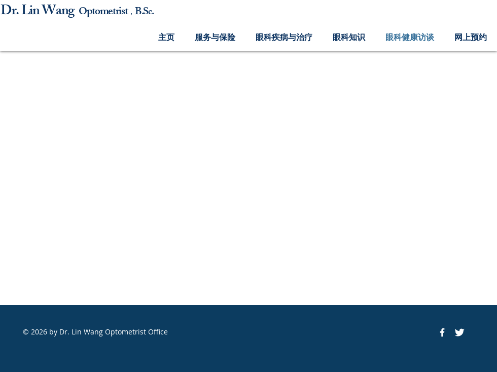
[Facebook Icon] (442, 332)
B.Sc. (144, 12)
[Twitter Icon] (459, 332)
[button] (215, 37)
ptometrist (107, 12)
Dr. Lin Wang (40, 12)
